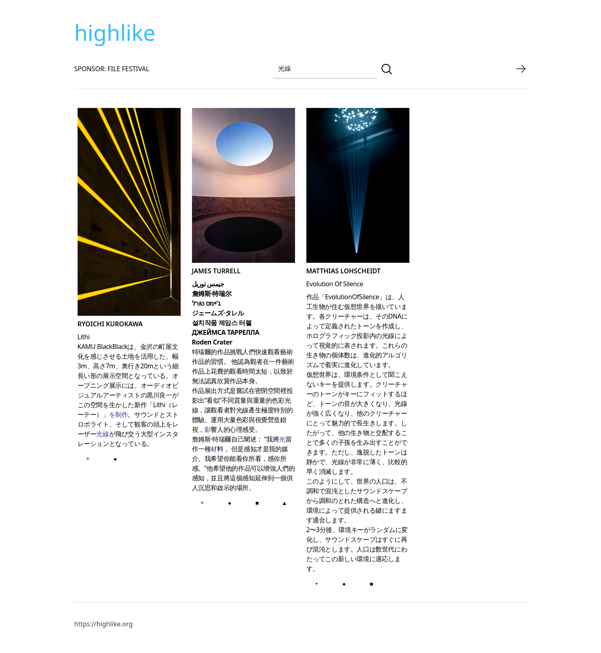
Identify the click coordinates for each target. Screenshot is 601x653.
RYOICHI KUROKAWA (110, 323)
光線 (102, 433)
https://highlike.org (103, 623)
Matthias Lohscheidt (343, 270)
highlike (115, 32)
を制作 (118, 414)
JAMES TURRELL (216, 270)
